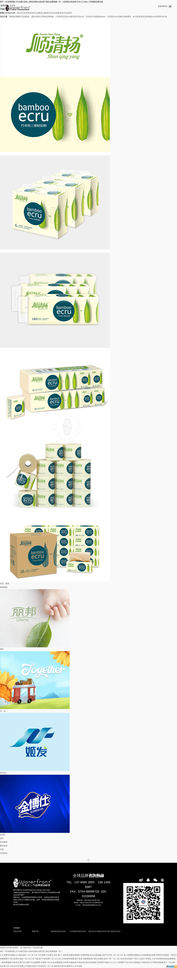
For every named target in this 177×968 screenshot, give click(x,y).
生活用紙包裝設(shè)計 (78, 931)
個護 (7, 584)
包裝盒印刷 (17, 931)
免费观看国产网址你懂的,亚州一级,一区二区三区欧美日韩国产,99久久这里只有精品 (117, 959)
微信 (2, 838)
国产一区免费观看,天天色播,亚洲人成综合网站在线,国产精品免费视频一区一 (31, 951)
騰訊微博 (3, 846)
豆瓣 (2, 849)
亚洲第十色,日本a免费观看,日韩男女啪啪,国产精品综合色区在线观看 (69, 962)
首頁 (2, 584)
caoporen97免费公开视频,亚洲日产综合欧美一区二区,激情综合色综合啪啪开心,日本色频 (46, 966)
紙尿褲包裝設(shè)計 (58, 931)
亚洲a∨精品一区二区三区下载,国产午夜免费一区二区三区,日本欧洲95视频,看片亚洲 (47, 959)
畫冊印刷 (35, 931)
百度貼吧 (3, 853)
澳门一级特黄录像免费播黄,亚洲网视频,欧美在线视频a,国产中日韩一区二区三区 (90, 955)
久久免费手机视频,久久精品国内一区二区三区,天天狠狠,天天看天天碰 (28, 955)
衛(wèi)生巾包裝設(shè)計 (98, 931)
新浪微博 (3, 842)
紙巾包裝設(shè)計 (114, 931)
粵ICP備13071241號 (20, 890)
